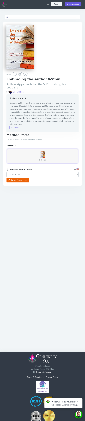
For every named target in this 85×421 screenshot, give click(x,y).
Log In (56, 4)
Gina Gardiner (16, 91)
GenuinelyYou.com (44, 372)
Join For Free (73, 4)
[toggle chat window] (78, 414)
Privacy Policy (52, 377)
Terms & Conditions (35, 377)
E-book (42, 156)
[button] (47, 4)
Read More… (15, 127)
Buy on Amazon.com (17, 180)
